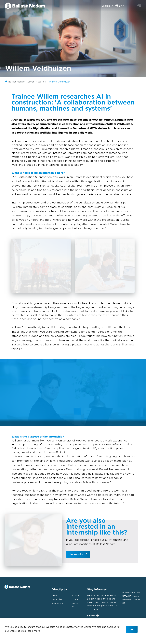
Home (55, 595)
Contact (76, 599)
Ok (131, 629)
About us (75, 605)
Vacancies (57, 599)
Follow (92, 615)
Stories (75, 595)
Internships (57, 603)
